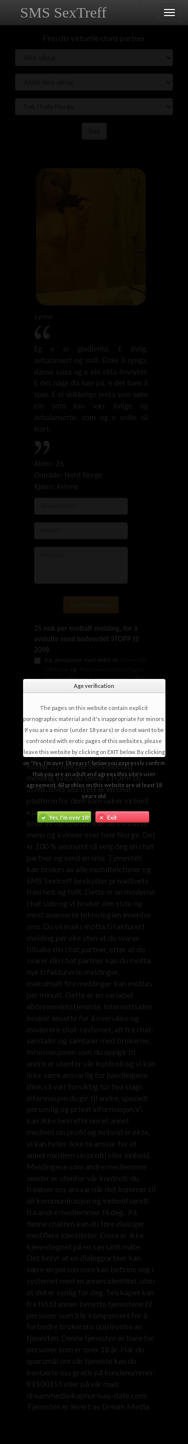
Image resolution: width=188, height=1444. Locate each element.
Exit (106, 817)
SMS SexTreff (63, 12)
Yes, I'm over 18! (64, 817)
